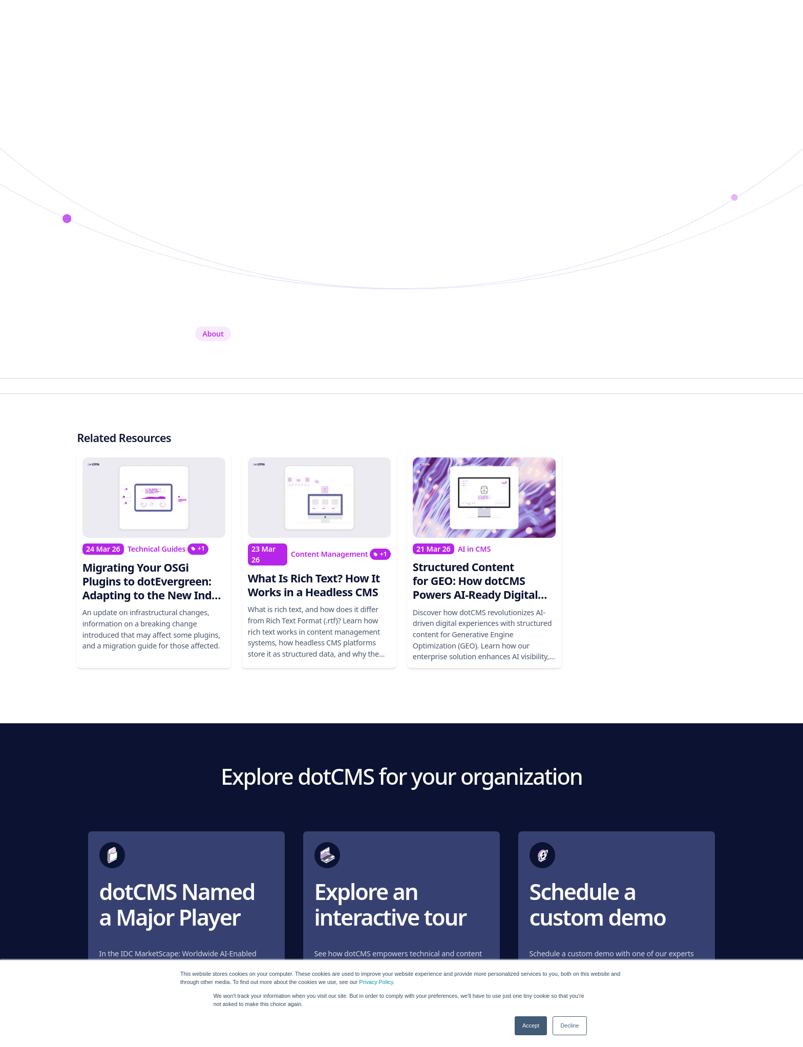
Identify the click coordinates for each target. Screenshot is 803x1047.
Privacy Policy (376, 982)
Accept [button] (530, 1025)
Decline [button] (569, 1025)
